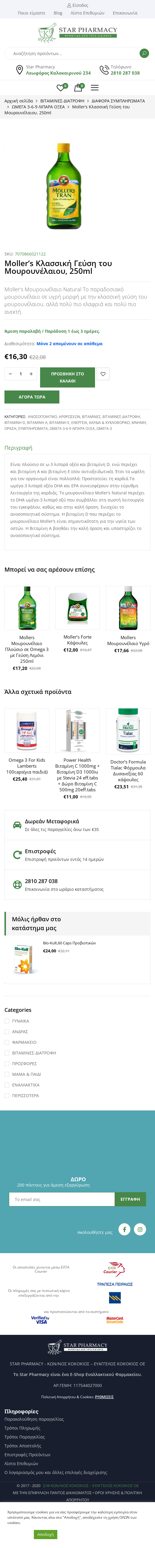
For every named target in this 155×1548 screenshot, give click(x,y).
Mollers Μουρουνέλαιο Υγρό (128, 640)
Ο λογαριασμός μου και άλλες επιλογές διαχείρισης (55, 1472)
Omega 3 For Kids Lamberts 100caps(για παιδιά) (27, 766)
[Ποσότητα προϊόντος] (20, 373)
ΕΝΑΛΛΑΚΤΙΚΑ (25, 1085)
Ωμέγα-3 (104, 428)
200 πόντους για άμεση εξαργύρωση (53, 1185)
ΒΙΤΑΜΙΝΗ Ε (59, 422)
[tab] (77, 449)
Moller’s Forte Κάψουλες (77, 640)
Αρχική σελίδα (18, 101)
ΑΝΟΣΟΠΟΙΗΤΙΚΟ (42, 416)
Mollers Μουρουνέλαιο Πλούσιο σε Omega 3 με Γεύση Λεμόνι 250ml (27, 649)
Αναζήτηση (144, 53)
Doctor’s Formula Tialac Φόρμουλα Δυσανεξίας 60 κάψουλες (128, 770)
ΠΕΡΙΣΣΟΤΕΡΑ (25, 1095)
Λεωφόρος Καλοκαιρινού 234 (58, 73)
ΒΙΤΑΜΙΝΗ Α (37, 422)
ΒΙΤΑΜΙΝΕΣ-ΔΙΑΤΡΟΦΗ (62, 101)
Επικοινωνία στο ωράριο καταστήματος (64, 889)
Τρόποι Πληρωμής (22, 1428)
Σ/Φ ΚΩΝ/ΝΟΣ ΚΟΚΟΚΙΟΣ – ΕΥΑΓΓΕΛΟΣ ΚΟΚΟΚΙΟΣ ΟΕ (91, 1485)
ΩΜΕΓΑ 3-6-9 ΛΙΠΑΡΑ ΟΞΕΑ (38, 107)
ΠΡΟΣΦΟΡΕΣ (24, 1063)
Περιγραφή (18, 447)
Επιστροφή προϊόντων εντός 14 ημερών (64, 859)
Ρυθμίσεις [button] (104, 1396)
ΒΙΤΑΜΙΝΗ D (14, 422)
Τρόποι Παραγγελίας (24, 1437)
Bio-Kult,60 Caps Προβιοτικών (69, 943)
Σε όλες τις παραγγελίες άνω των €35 (62, 829)
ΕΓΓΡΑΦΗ (130, 1199)
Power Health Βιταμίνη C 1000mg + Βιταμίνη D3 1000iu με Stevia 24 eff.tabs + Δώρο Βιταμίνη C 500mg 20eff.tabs (77, 775)
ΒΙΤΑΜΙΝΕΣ (91, 416)
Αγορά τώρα (32, 397)
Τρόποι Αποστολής (22, 1446)
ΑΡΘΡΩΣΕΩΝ (69, 416)
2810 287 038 (125, 73)
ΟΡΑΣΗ (10, 428)
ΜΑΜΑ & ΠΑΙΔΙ (26, 1074)
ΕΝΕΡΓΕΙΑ (79, 422)
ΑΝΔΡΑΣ (20, 1031)
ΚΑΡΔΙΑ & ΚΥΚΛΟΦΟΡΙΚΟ (109, 422)
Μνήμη (139, 422)
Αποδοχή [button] (45, 1534)
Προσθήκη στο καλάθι (67, 377)
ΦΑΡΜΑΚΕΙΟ (24, 1042)
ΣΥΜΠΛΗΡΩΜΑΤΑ (33, 428)
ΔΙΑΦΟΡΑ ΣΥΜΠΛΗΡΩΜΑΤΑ (118, 101)
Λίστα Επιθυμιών (21, 1463)
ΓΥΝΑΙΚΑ (20, 1021)
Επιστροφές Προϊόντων (27, 1454)
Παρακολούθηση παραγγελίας (34, 1419)
